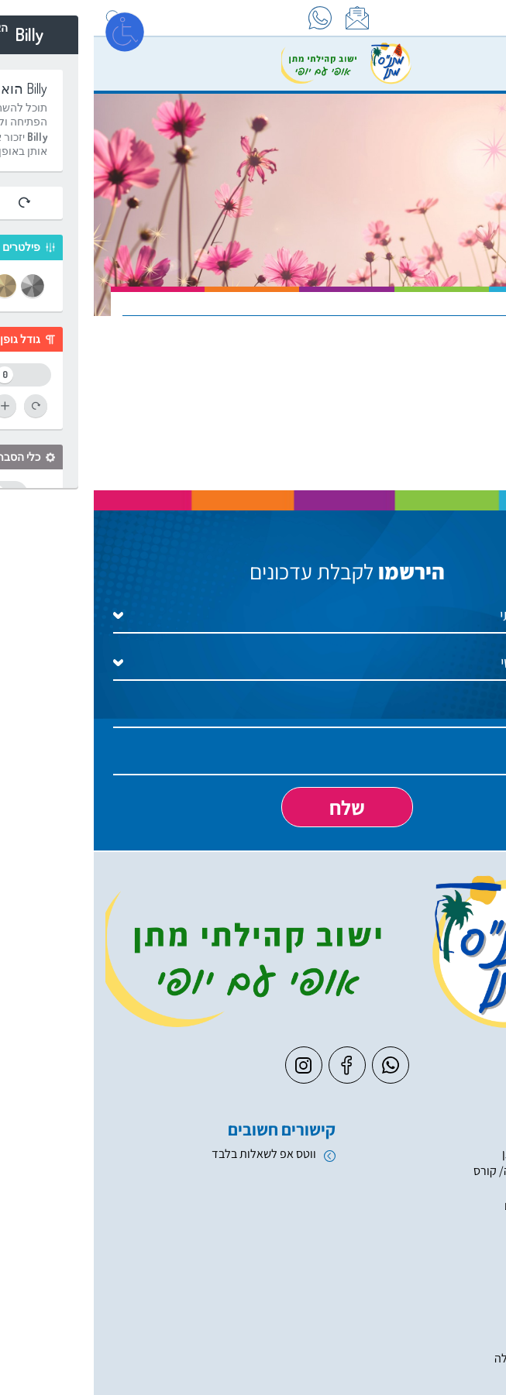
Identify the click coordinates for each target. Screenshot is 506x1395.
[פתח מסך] (31, 31)
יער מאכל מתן (441, 1154)
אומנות (458, 1340)
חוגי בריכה (450, 1223)
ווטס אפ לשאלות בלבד (170, 1154)
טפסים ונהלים (443, 1205)
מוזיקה (458, 1375)
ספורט (460, 1305)
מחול (463, 1323)
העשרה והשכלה (438, 1358)
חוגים (462, 1240)
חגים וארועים (445, 1188)
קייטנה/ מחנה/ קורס (427, 1171)
